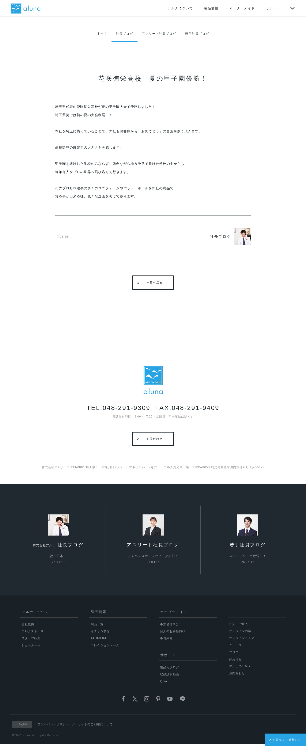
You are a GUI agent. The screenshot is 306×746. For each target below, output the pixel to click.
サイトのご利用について (95, 726)
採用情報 (235, 661)
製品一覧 (97, 626)
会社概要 (28, 626)
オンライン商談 (240, 633)
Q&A (163, 683)
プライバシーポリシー (53, 726)
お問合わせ (237, 675)
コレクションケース (105, 647)
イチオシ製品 (100, 633)
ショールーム (31, 647)
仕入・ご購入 (238, 626)
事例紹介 (166, 640)
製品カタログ (169, 669)
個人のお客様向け (172, 633)
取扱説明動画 (169, 676)
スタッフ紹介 (31, 640)
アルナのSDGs (239, 668)
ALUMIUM (98, 640)
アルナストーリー (34, 633)
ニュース (235, 647)
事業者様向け (169, 626)
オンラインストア (241, 639)
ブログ (234, 654)
